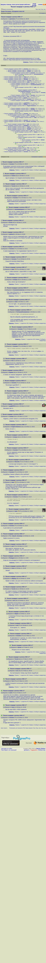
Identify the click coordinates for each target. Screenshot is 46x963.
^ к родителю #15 (23, 505)
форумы (3, 4)
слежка (40, 4)
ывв (35, 87)
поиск (13, 4)
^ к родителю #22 (23, 552)
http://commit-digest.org (10, 224)
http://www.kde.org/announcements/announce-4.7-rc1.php (23, 58)
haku (28, 82)
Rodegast (26, 125)
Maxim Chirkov (40, 748)
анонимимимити (38, 74)
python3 (26, 78)
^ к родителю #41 (23, 466)
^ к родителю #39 (23, 619)
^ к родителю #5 (24, 387)
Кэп (28, 96)
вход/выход (34, 4)
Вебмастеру (41, 750)
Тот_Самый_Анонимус (30, 121)
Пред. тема (38, 728)
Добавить (27, 750)
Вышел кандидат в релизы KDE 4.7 (13, 69)
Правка (31, 62)
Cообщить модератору (40, 62)
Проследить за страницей (8, 750)
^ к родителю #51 (23, 711)
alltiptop (29, 128)
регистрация (20, 4)
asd (28, 124)
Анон (28, 126)
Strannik (36, 111)
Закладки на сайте (6, 748)
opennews (12, 19)
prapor (32, 100)
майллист (27, 4)
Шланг (43, 139)
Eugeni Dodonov (31, 105)
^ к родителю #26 (23, 323)
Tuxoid (29, 71)
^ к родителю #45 (30, 652)
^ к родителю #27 (23, 573)
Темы (34, 728)
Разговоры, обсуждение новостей (14, 11)
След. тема (43, 728)
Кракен (25, 97)
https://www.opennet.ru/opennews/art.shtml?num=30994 (25, 59)
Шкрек (36, 132)
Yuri (28, 147)
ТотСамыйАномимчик (24, 91)
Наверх (31, 170)
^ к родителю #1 (24, 180)
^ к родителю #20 (23, 520)
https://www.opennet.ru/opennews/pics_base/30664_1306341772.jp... (26, 29)
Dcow (25, 76)
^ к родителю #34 (23, 608)
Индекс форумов (29, 728)
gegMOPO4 (27, 103)
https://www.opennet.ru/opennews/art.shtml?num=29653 (20, 41)
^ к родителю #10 (23, 444)
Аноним (26, 69)
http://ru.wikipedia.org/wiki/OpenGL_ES (24, 43)
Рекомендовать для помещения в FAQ (17, 728)
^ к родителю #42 (23, 630)
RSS (44, 156)
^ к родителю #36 (23, 216)
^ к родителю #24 (23, 203)
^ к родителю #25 (23, 306)
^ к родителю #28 (30, 339)
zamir (25, 149)
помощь (9, 4)
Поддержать (34, 750)
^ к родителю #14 (23, 284)
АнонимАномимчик (36, 84)
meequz (33, 83)
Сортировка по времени (37, 156)
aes (31, 130)
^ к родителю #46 (23, 675)
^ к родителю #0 (24, 170)
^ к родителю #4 (24, 263)
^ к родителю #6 (24, 400)
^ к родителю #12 (23, 491)
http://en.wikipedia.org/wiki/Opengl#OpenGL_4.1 (24, 317)
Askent (29, 70)
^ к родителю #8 (24, 431)
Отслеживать (42, 13)
